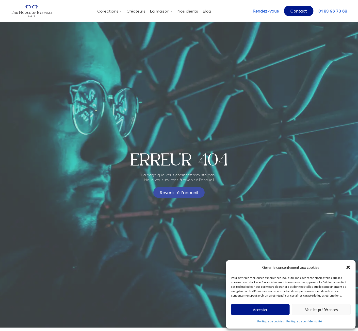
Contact (298, 11)
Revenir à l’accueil (179, 192)
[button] (348, 267)
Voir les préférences (321, 309)
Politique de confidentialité (304, 321)
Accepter (260, 309)
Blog (207, 11)
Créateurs (136, 11)
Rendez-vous (266, 11)
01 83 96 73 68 (332, 11)
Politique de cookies (270, 321)
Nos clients (188, 11)
